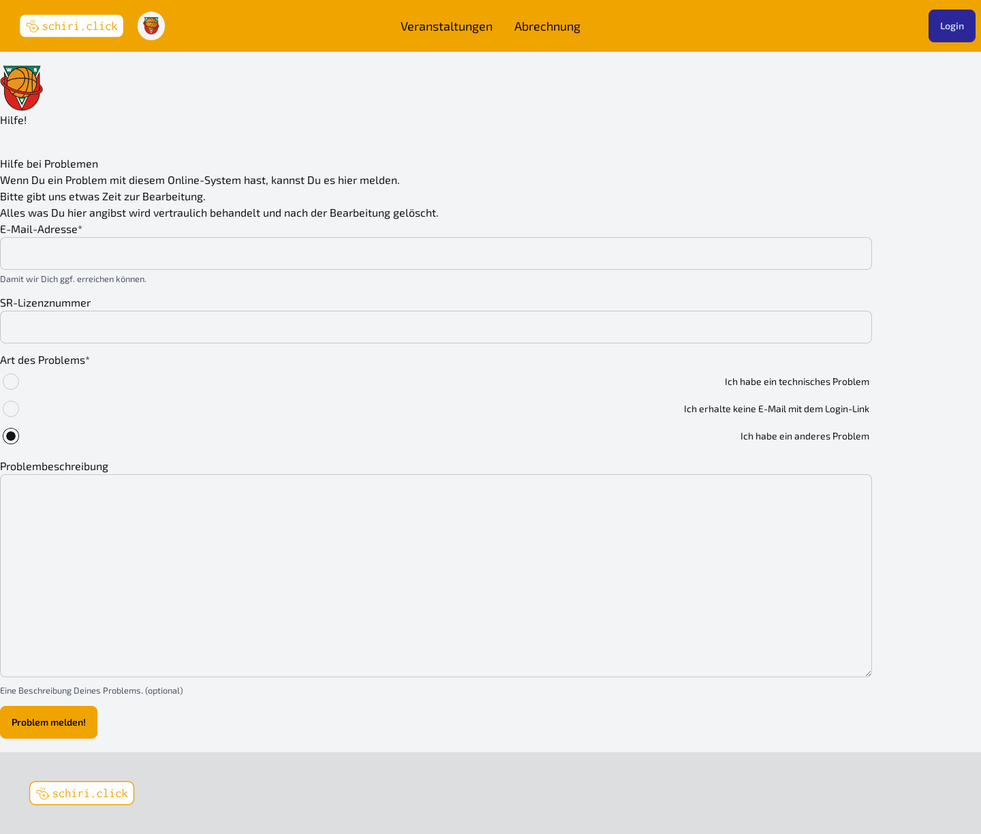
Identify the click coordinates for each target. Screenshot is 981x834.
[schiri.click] (81, 793)
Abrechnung (547, 25)
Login (952, 25)
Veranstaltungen (447, 25)
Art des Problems (45, 359)
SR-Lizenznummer (45, 302)
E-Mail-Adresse (41, 228)
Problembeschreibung (54, 465)
